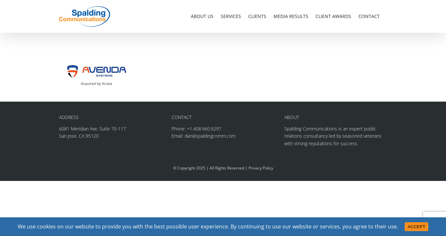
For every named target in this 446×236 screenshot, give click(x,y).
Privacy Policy (261, 168)
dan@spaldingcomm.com (210, 136)
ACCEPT (416, 226)
